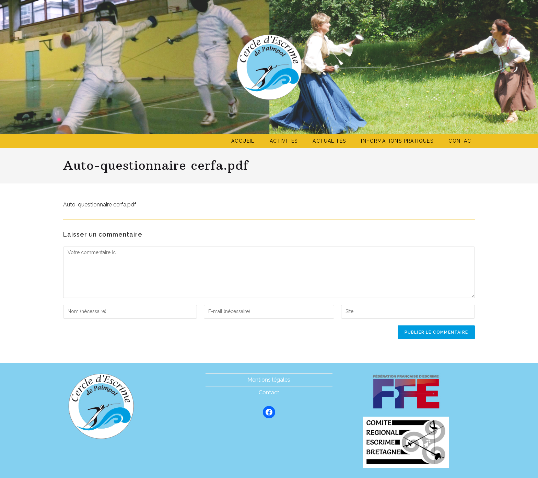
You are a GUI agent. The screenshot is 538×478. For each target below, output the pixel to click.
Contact (269, 392)
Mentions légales (268, 380)
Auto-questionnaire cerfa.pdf (99, 204)
